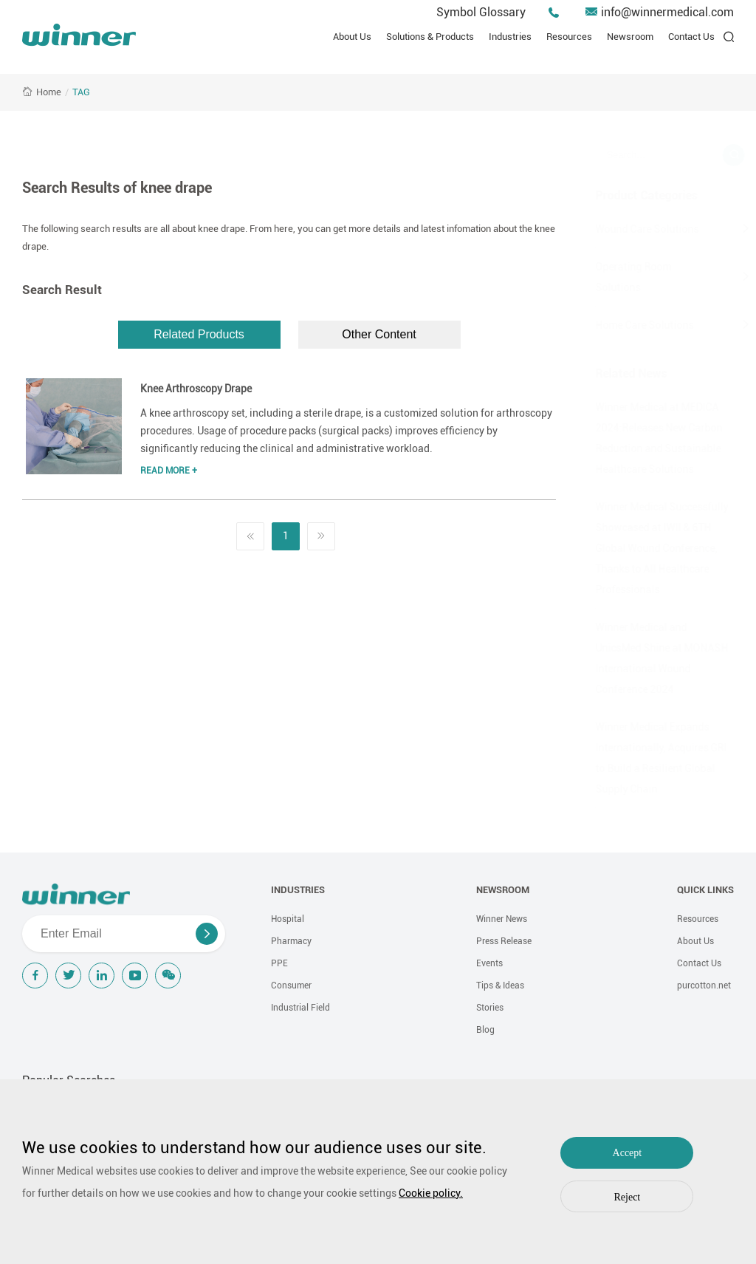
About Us (352, 36)
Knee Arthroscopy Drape (196, 388)
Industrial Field (300, 1007)
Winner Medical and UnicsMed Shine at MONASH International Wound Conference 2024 (643, 658)
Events (489, 963)
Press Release (504, 941)
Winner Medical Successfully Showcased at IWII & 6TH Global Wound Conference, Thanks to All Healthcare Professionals (643, 548)
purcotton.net (704, 985)
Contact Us (691, 36)
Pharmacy (291, 941)
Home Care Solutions (626, 325)
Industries (510, 36)
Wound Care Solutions (629, 229)
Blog (485, 1030)
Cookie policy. (431, 1193)
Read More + (168, 470)
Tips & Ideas (500, 985)
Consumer (291, 985)
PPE (279, 963)
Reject (627, 1197)
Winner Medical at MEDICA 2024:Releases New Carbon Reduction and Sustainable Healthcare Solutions (640, 438)
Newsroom (630, 36)
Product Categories (628, 195)
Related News (613, 373)
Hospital (287, 919)
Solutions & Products (430, 36)
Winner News (501, 919)
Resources (569, 36)
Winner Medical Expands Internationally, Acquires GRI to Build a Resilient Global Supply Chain (643, 758)
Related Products (199, 334)
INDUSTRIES (298, 889)
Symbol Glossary (481, 12)
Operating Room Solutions (615, 277)
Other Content (379, 334)
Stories (490, 1007)
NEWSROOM (502, 889)
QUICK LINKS (705, 889)
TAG (81, 92)
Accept (627, 1152)
